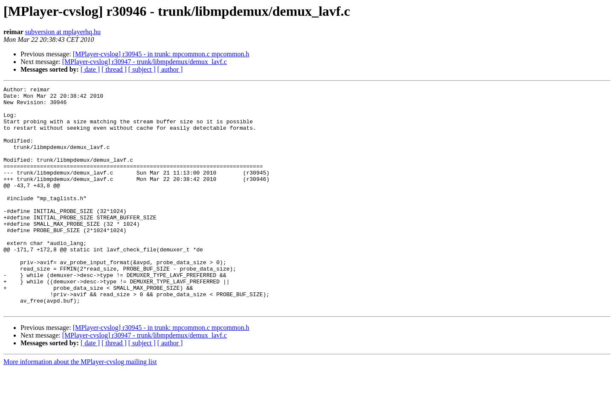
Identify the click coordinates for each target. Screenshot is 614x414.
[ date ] (90, 69)
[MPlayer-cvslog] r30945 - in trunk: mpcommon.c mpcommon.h (161, 54)
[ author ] (170, 69)
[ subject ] (142, 69)
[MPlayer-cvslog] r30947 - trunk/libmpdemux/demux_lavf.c (144, 61)
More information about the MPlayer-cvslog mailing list (80, 406)
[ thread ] (114, 69)
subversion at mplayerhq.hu (63, 31)
